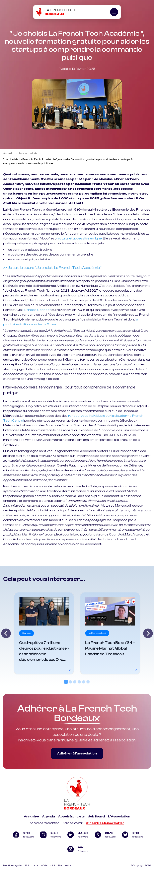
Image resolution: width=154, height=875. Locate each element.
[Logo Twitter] (104, 835)
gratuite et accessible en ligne (79, 238)
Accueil (7, 153)
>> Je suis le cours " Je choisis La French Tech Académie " (52, 268)
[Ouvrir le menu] (114, 12)
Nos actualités (28, 153)
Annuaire (31, 816)
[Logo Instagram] (49, 835)
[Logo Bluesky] (131, 835)
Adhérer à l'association (44, 823)
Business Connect (36, 310)
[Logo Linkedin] (77, 835)
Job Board (96, 816)
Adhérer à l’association (77, 753)
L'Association (119, 816)
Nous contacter (73, 823)
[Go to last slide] (6, 633)
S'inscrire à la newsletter (105, 823)
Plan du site (64, 865)
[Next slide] (148, 633)
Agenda (48, 816)
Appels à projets (71, 816)
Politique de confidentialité (40, 865)
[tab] (66, 682)
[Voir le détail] (44, 633)
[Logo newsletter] (77, 849)
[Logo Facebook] (22, 835)
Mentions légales (12, 865)
